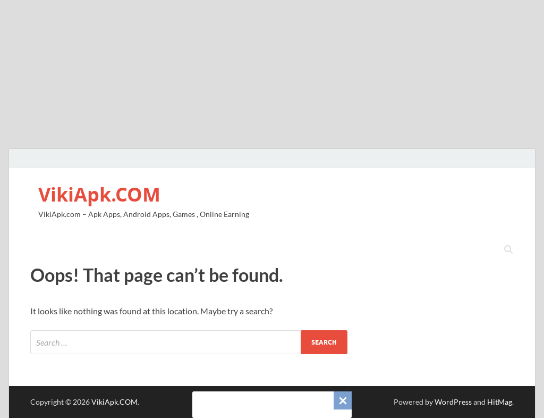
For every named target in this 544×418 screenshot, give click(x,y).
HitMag (499, 401)
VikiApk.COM (99, 194)
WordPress (453, 401)
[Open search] (508, 250)
